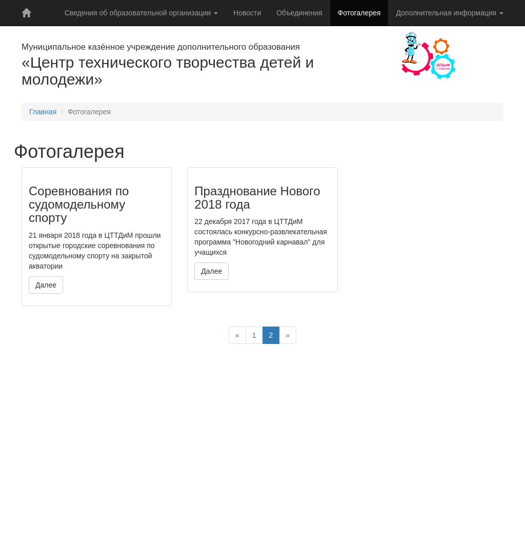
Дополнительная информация (449, 13)
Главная (42, 112)
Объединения (299, 13)
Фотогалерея (359, 13)
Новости (247, 13)
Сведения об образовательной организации (141, 13)
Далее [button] (45, 285)
